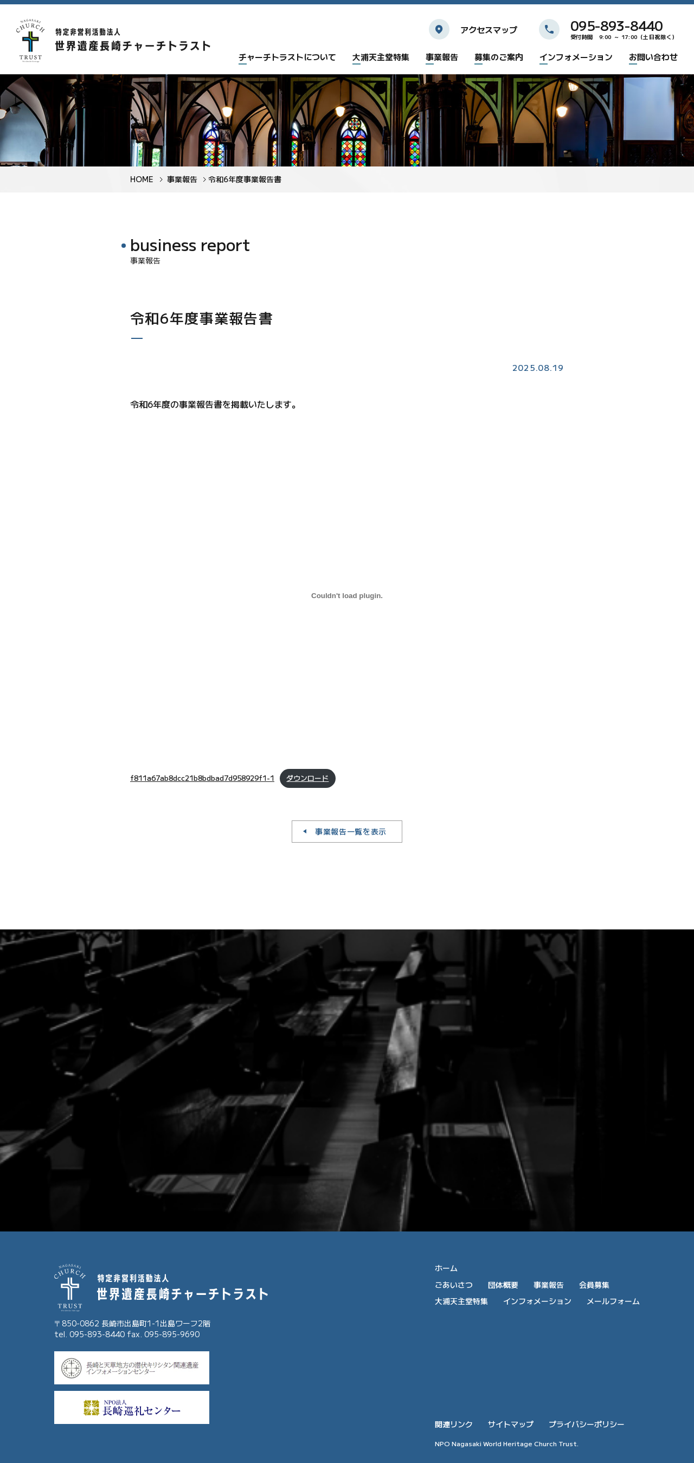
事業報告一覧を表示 (351, 831)
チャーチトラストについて (287, 57)
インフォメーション (576, 57)
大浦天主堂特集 (380, 57)
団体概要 (503, 1284)
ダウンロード (307, 778)
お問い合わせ (653, 57)
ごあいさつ (454, 1284)
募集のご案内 (498, 57)
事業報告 (442, 57)
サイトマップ (511, 1424)
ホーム (446, 1267)
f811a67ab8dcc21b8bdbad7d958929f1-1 (202, 778)
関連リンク (454, 1424)
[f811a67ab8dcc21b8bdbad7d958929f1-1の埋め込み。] (347, 596)
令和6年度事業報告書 (244, 179)
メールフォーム (613, 1300)
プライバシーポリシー (587, 1424)
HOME (141, 179)
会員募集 (594, 1284)
